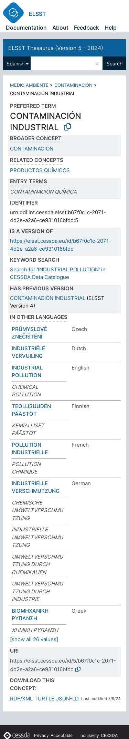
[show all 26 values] (34, 639)
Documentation (26, 27)
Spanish (15, 63)
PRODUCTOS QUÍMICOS (40, 170)
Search (114, 63)
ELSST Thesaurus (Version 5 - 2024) (55, 47)
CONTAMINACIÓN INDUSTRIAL (47, 298)
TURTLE (44, 698)
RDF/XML (21, 698)
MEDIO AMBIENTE (29, 85)
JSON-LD (67, 698)
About (60, 27)
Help (111, 27)
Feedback (86, 27)
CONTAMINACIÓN (73, 85)
